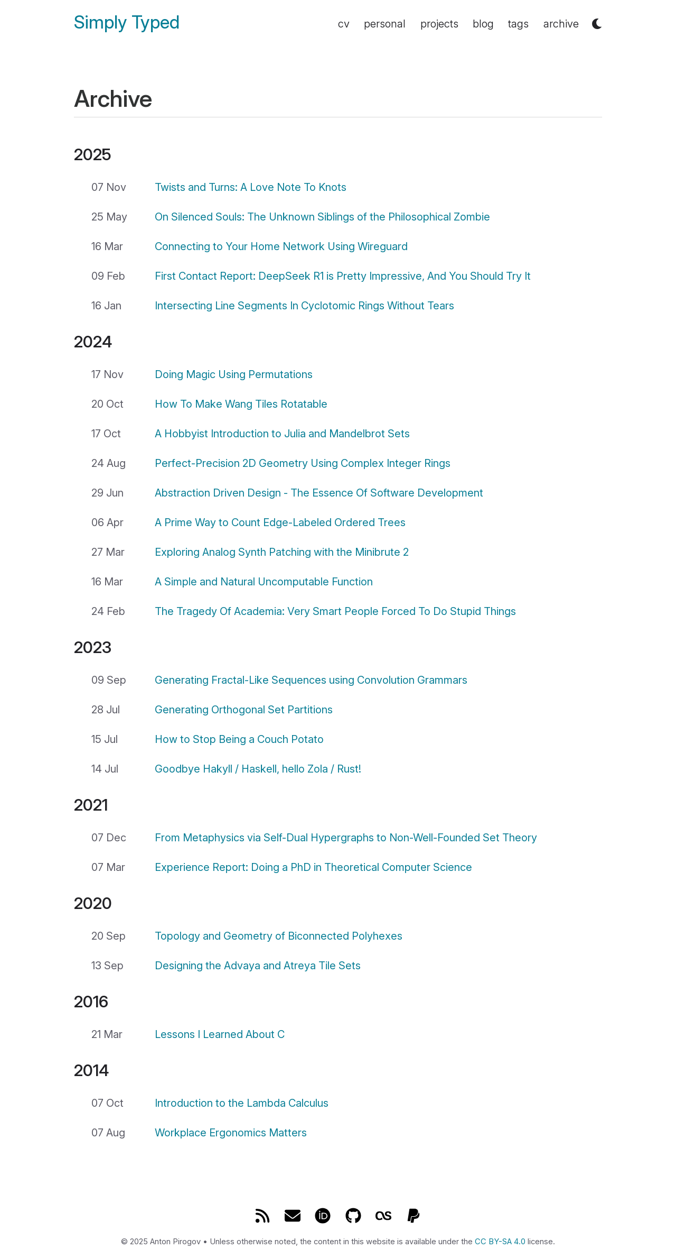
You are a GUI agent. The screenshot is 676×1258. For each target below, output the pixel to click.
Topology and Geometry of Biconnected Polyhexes (278, 936)
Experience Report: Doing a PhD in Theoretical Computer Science (313, 867)
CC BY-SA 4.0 (500, 1241)
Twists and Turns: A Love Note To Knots (250, 187)
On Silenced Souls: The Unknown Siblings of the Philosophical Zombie (322, 216)
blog (483, 23)
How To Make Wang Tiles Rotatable (241, 404)
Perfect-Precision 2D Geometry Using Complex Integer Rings (302, 463)
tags (518, 23)
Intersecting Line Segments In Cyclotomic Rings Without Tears (304, 305)
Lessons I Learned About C (220, 1034)
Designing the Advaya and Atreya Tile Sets (258, 965)
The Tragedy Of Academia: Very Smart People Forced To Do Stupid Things (335, 611)
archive (561, 23)
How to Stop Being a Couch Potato (239, 739)
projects (439, 23)
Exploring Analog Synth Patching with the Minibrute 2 (282, 552)
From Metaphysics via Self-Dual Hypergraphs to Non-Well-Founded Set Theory (346, 837)
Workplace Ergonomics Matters (231, 1132)
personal (385, 23)
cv (344, 23)
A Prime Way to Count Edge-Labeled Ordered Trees (280, 522)
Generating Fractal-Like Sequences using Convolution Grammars (311, 680)
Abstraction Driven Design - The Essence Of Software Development (319, 492)
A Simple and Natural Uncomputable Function (264, 581)
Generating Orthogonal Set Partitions (244, 709)
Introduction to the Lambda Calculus (241, 1103)
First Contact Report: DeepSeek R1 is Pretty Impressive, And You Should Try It (343, 276)
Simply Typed (127, 22)
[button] (597, 24)
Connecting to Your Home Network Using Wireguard (281, 246)
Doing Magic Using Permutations (234, 374)
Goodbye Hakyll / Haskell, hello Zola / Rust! (258, 769)
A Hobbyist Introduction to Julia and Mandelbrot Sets (282, 433)
